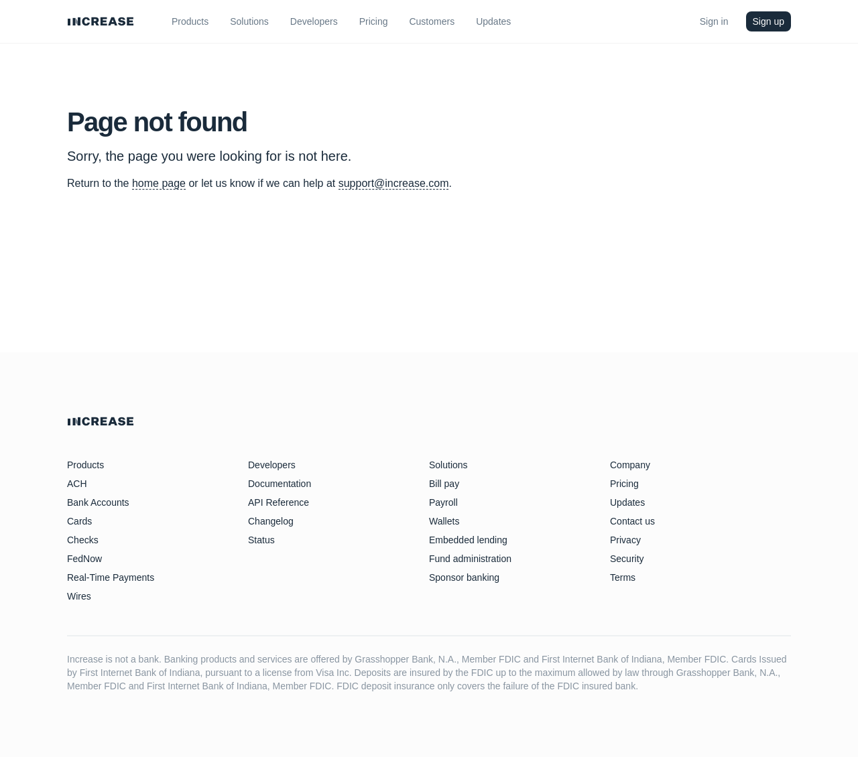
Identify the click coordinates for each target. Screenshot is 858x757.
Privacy (625, 540)
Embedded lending (468, 540)
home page (159, 183)
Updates (627, 502)
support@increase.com (394, 183)
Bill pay (444, 483)
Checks (83, 540)
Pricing (624, 483)
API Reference (278, 502)
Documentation (279, 483)
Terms (622, 577)
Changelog (271, 521)
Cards (79, 521)
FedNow (84, 558)
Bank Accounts (98, 502)
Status (261, 540)
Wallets (444, 521)
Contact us (632, 521)
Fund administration (470, 558)
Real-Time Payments (110, 577)
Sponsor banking (464, 577)
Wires (79, 596)
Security (627, 558)
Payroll (443, 502)
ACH (77, 483)
